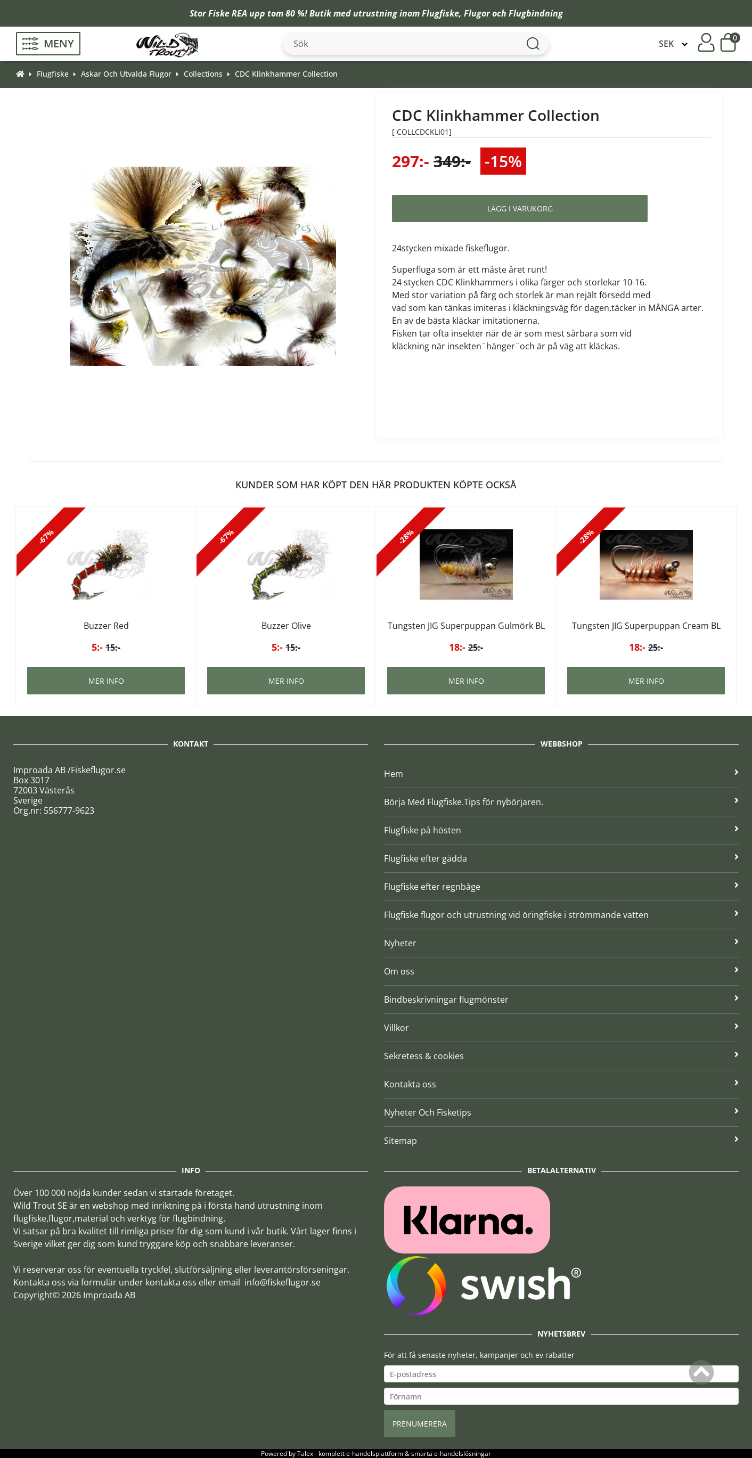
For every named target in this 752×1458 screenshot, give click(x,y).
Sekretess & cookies (561, 1056)
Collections (203, 74)
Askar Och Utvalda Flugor (126, 74)
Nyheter (561, 943)
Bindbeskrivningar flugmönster (561, 999)
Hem (561, 774)
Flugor (477, 13)
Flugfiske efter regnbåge (561, 886)
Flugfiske (440, 13)
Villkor (561, 1028)
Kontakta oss (561, 1084)
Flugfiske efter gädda (561, 858)
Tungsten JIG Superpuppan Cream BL (646, 626)
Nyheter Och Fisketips (561, 1112)
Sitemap (561, 1140)
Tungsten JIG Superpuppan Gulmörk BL (466, 626)
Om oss (561, 971)
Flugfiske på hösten (561, 830)
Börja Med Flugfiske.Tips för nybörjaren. (561, 802)
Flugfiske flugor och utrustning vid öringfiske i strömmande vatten (561, 915)
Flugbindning (536, 13)
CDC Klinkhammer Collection (286, 74)
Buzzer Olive (286, 626)
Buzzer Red (106, 626)
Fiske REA (227, 13)
